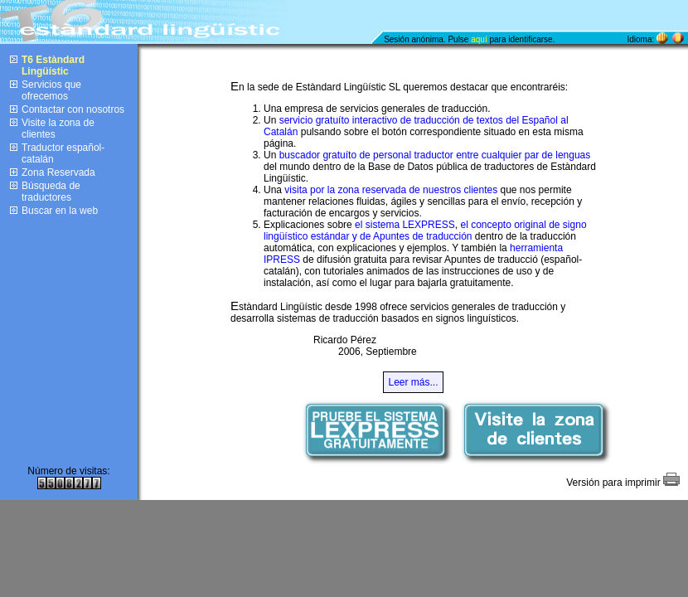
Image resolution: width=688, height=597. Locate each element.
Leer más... (413, 382)
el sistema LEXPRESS (405, 225)
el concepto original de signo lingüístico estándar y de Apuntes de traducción (425, 230)
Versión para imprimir (623, 482)
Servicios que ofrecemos (51, 90)
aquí (479, 39)
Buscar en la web (60, 210)
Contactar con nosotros (73, 109)
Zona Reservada (58, 172)
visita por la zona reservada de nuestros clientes (390, 190)
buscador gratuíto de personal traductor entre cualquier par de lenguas (435, 155)
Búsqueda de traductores (51, 191)
